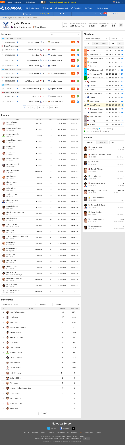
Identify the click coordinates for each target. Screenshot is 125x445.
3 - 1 (44, 96)
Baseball (76, 8)
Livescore (9, 14)
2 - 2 (44, 55)
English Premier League (21, 27)
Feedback (51, 432)
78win (52, 436)
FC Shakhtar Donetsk (58, 73)
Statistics (116, 14)
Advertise (98, 432)
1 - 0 (44, 42)
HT (120, 43)
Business (102, 8)
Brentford (35, 55)
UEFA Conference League (12, 38)
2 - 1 (44, 73)
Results (62, 14)
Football (47, 8)
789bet (62, 438)
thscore (82, 436)
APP (2, 2)
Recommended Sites (62, 432)
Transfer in (90, 142)
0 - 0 (44, 102)
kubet (63, 436)
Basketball (61, 8)
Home (96, 43)
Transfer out (102, 142)
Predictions (32, 8)
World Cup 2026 (45, 14)
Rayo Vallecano (56, 42)
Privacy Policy (89, 432)
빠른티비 (75, 436)
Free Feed (74, 432)
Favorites (27, 14)
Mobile (10, 2)
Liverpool (35, 96)
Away (104, 43)
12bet (58, 436)
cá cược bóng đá (76, 438)
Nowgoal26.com (62, 423)
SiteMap (43, 432)
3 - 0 (44, 60)
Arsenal (53, 50)
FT (113, 43)
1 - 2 (44, 50)
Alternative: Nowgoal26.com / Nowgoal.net (62, 2)
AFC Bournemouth (32, 81)
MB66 (67, 438)
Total (87, 43)
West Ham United (56, 102)
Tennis (89, 8)
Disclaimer (35, 432)
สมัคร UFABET (49, 438)
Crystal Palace (33, 42)
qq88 (36, 438)
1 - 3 (44, 89)
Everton (53, 66)
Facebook (64, 428)
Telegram (51, 428)
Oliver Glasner (39, 27)
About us (26, 432)
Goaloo (69, 436)
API (81, 432)
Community (101, 13)
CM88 (41, 438)
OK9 (56, 438)
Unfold (86, 438)
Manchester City (33, 60)
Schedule (80, 14)
